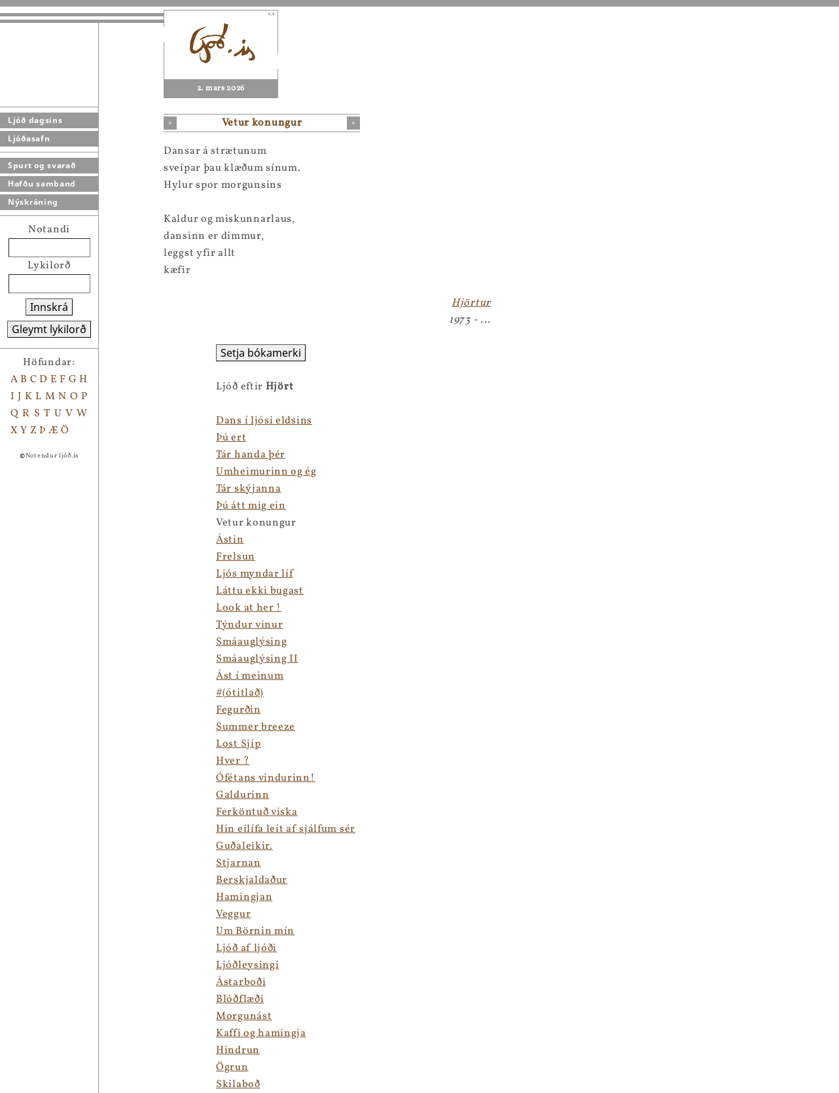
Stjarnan (238, 863)
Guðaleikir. (244, 846)
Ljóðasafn (29, 138)
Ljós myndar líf (254, 574)
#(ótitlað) (240, 693)
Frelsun (235, 557)
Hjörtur (471, 303)
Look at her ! (248, 608)
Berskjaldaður (251, 880)
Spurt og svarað (42, 165)
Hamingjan (244, 897)
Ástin (230, 540)
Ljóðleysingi (247, 965)
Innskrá (49, 307)
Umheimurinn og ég (266, 472)
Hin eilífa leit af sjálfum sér (285, 829)
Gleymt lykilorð (49, 329)
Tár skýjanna (248, 489)
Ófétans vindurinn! (265, 778)
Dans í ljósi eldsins (264, 421)
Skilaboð (238, 1084)
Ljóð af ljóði (246, 948)
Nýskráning (33, 201)
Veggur (233, 914)
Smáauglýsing (251, 642)
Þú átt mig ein (251, 506)
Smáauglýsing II (257, 659)
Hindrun (238, 1050)
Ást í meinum (249, 676)
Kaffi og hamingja (261, 1033)
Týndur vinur (249, 625)
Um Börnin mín (255, 931)
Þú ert (231, 438)
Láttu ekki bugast (260, 591)
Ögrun (232, 1067)
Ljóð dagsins (35, 120)
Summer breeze (255, 727)
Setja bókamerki (261, 353)
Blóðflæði (240, 999)
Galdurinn (242, 795)
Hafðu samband (42, 183)
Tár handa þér (250, 455)
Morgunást (244, 1016)
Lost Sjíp (238, 744)
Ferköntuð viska (257, 812)
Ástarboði (241, 982)
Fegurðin (238, 710)
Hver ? (232, 761)
